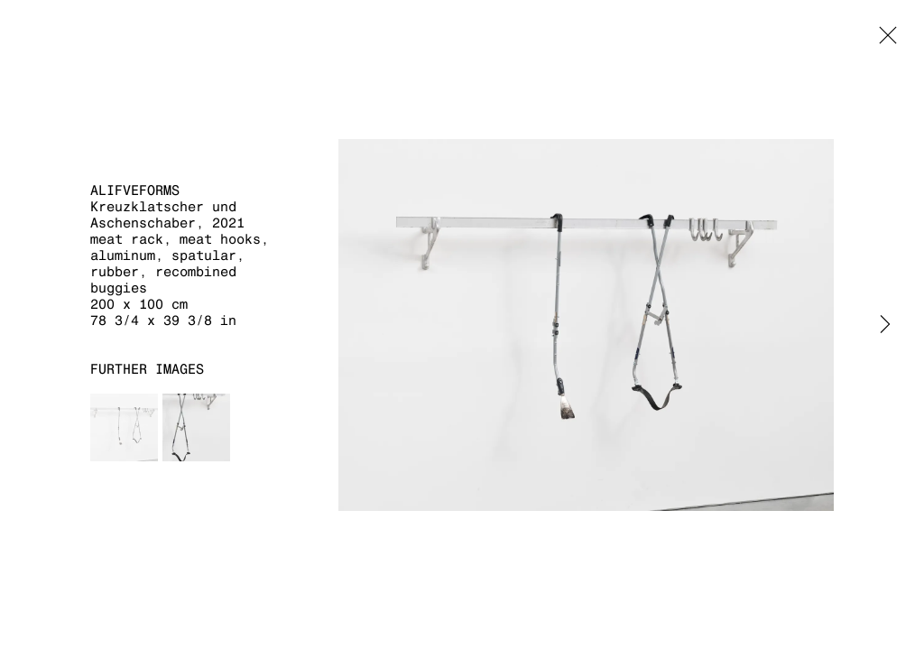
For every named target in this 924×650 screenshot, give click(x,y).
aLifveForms (135, 190)
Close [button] (883, 40)
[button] (124, 427)
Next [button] (885, 325)
